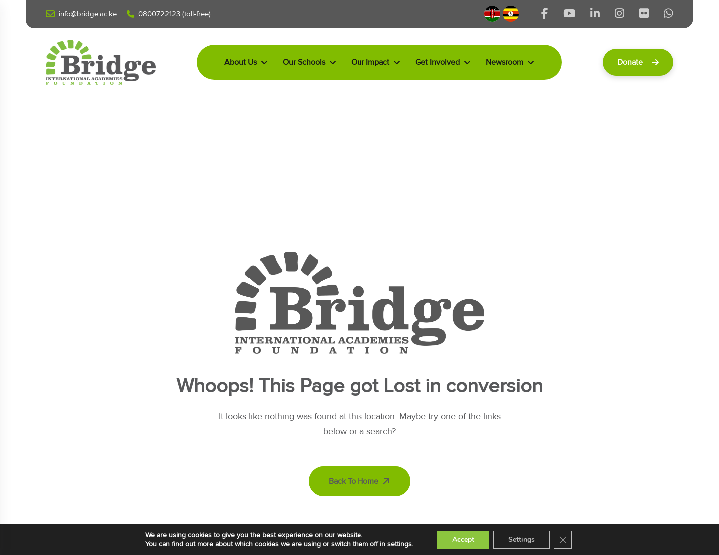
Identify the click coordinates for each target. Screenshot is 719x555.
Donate (638, 62)
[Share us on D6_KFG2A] (668, 13)
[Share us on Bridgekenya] (595, 13)
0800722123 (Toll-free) (169, 13)
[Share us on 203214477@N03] (644, 13)
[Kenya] (493, 14)
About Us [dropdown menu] (240, 62)
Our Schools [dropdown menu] (304, 62)
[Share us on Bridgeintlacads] (619, 13)
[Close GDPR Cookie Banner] (563, 540)
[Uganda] (511, 14)
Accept (463, 539)
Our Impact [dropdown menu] (370, 62)
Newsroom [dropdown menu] (504, 62)
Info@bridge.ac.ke (81, 14)
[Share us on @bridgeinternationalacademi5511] (569, 13)
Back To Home (360, 481)
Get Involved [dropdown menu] (437, 62)
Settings (521, 539)
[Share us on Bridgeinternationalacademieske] (544, 13)
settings (399, 544)
